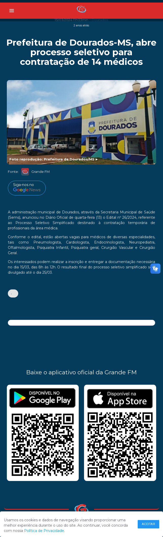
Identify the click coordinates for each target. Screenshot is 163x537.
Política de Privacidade (44, 530)
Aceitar (148, 524)
